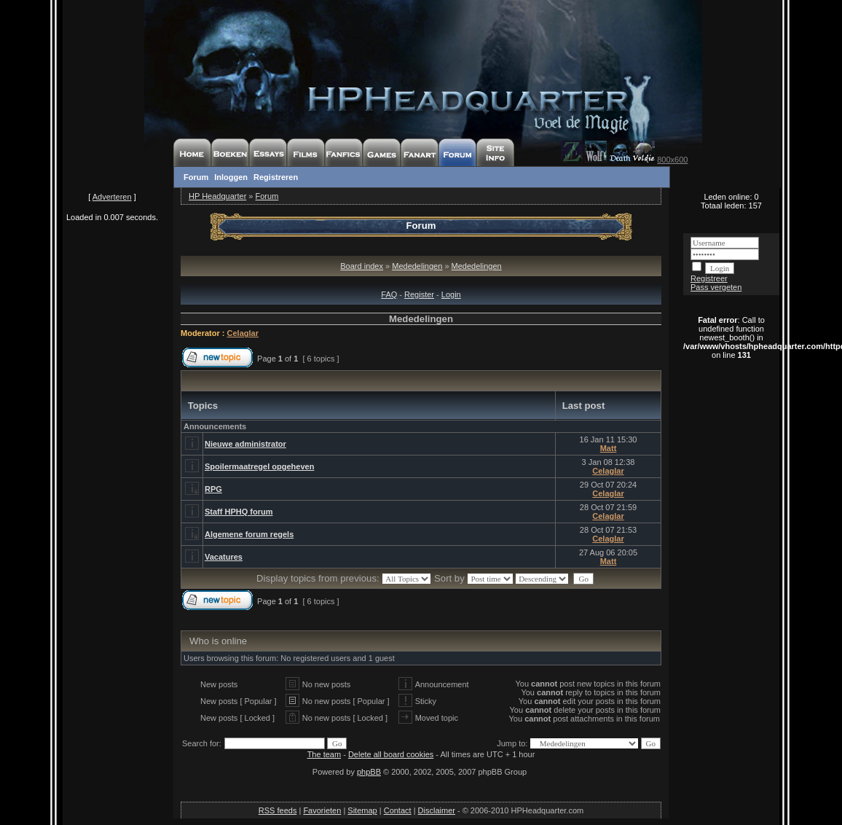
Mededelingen (417, 266)
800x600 (672, 159)
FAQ (389, 294)
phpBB (369, 771)
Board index (361, 266)
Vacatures (224, 556)
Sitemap (362, 810)
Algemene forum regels (249, 534)
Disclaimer (436, 810)
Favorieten (322, 810)
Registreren (275, 177)
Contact (398, 810)
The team (324, 754)
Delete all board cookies (390, 754)
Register (419, 294)
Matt (608, 448)
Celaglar (243, 333)
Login (451, 294)
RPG (213, 489)
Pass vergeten (715, 287)
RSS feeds (278, 810)
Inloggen (231, 177)
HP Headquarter (217, 196)
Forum (196, 177)
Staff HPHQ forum (239, 511)
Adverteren (112, 196)
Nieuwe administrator (245, 443)
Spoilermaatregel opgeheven (259, 466)
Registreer (709, 278)
